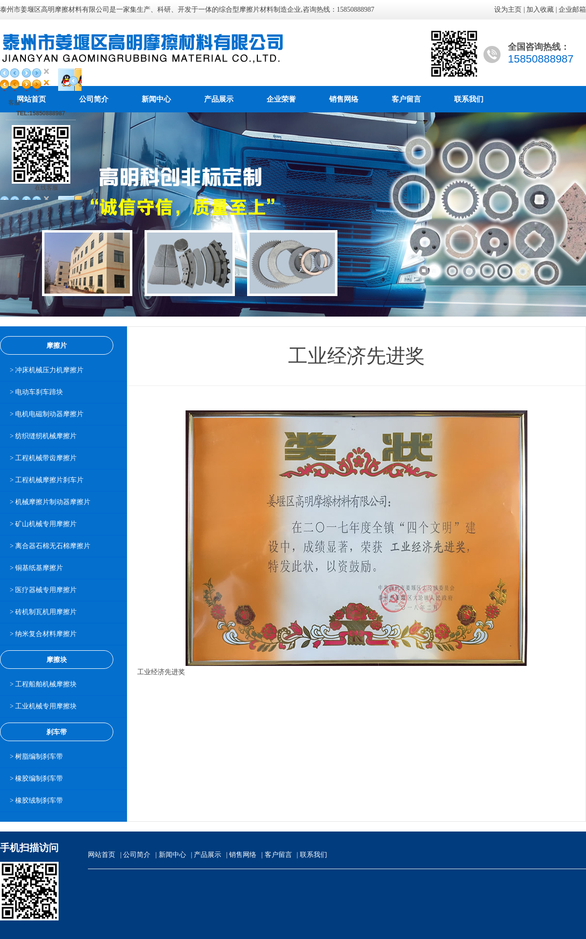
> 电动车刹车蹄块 (36, 392)
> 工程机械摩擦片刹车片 (47, 480)
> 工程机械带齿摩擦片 (43, 458)
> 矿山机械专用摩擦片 (43, 524)
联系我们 (468, 99)
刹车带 (56, 732)
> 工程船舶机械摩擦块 (43, 684)
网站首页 (101, 854)
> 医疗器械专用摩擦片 (43, 590)
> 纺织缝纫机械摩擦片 (43, 436)
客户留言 (406, 99)
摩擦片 (56, 345)
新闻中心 (156, 99)
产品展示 (218, 99)
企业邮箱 (572, 9)
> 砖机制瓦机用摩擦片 (43, 612)
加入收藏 (540, 9)
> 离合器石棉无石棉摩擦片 (50, 546)
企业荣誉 (281, 99)
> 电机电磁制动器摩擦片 (47, 414)
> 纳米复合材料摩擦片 (43, 634)
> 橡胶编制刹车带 (36, 778)
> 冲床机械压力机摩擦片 (47, 370)
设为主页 (508, 9)
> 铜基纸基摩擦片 (36, 568)
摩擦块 (56, 659)
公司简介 (93, 99)
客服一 (17, 102)
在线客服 (46, 187)
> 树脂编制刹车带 (36, 756)
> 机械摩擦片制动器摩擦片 (50, 502)
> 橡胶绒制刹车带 (36, 800)
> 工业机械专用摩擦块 (43, 706)
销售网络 (343, 99)
